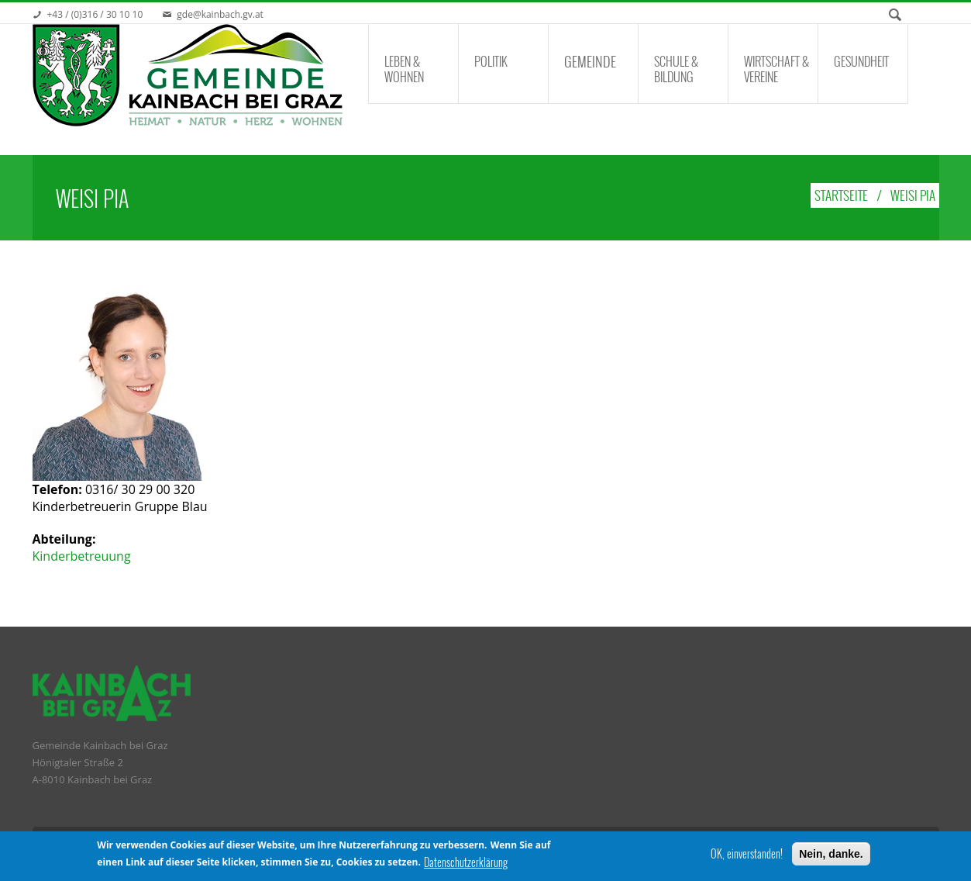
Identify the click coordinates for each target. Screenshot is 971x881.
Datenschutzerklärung (466, 863)
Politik (491, 61)
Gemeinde (590, 61)
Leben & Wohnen (404, 69)
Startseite (841, 195)
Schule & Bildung (676, 69)
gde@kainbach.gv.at (220, 14)
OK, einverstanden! (747, 854)
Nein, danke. (831, 854)
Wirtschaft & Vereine (776, 69)
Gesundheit (861, 61)
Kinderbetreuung (82, 556)
